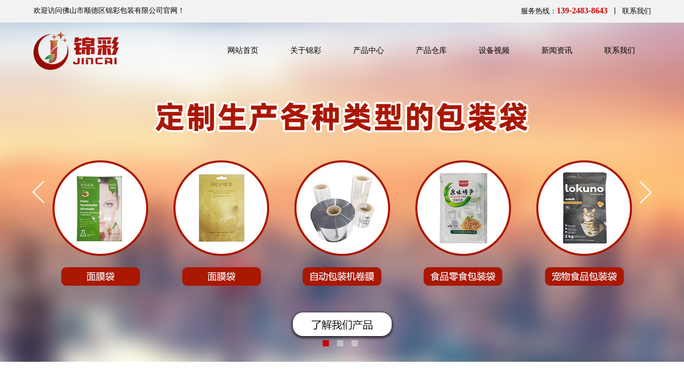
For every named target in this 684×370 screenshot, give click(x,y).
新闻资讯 (556, 50)
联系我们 (619, 50)
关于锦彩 (305, 50)
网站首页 (242, 50)
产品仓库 (431, 50)
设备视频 (494, 50)
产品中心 (368, 50)
